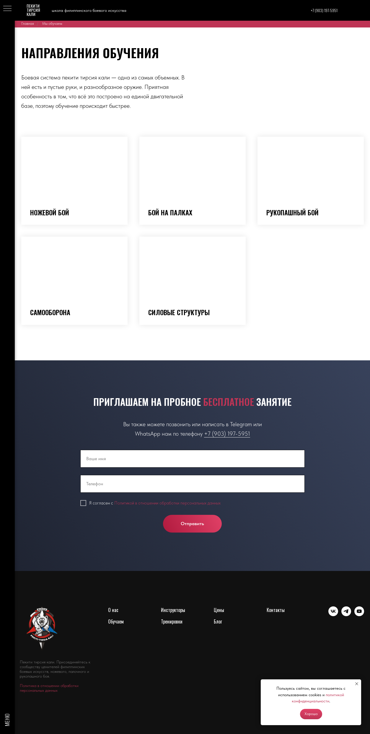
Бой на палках (170, 212)
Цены (219, 609)
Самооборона (50, 312)
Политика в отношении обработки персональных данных (49, 688)
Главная (27, 23)
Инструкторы (173, 609)
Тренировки (171, 621)
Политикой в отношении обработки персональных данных (167, 503)
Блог (218, 621)
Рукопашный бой (292, 212)
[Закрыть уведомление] (357, 684)
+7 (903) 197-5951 (227, 433)
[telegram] (346, 614)
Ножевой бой (49, 212)
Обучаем (116, 621)
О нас (113, 609)
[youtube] (359, 614)
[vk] (333, 614)
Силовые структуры (179, 312)
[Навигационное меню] (7, 9)
